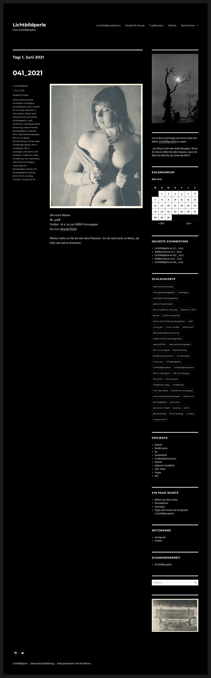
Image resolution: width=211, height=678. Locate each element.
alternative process (23, 99)
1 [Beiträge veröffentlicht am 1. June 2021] (161, 193)
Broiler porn (161, 448)
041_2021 (28, 73)
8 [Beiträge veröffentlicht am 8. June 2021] (162, 199)
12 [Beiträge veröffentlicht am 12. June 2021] (188, 199)
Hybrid (158, 462)
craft (30, 120)
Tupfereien (156, 25)
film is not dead (21, 137)
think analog (26, 176)
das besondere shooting (166, 332)
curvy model (173, 327)
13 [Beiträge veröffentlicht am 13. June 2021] (195, 199)
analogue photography (165, 298)
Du (156, 451)
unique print (28, 179)
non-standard (31, 158)
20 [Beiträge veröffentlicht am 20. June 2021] (195, 205)
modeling (18, 158)
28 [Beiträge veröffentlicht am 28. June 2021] (155, 217)
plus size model (161, 407)
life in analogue (161, 373)
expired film (159, 344)
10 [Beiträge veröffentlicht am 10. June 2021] (175, 199)
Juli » (189, 223)
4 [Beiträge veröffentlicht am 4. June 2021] (181, 193)
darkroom (18, 124)
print (15, 176)
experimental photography (167, 338)
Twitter (158, 540)
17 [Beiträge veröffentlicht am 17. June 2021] (175, 205)
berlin (21, 113)
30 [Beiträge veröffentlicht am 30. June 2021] (168, 217)
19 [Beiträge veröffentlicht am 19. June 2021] (188, 205)
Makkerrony (161, 251)
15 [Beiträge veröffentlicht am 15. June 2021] (162, 205)
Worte (172, 25)
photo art (31, 169)
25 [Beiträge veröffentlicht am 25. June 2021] (181, 211)
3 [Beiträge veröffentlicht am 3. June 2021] (175, 193)
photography (20, 172)
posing (31, 172)
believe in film (188, 309)
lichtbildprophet (21, 144)
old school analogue (23, 162)
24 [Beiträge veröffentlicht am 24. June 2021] (175, 211)
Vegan (158, 472)
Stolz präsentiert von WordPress (74, 663)
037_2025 (178, 255)
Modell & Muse (135, 25)
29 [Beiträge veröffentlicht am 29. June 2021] (161, 217)
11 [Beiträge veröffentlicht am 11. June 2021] (182, 199)
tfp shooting (159, 413)
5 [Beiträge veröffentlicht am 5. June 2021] (188, 193)
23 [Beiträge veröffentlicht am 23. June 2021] (168, 211)
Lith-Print (160, 469)
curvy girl (158, 327)
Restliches (188, 25)
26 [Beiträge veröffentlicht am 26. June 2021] (188, 211)
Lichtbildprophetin (108, 25)
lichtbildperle (173, 361)
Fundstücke (161, 455)
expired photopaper (29, 134)
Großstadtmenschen (165, 458)
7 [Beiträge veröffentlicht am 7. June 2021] (155, 199)
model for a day (30, 155)
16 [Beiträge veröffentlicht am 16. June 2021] (168, 205)
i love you (158, 361)
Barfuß (158, 444)
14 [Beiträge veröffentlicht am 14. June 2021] (155, 205)
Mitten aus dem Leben (166, 499)
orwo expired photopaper (166, 396)
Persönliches (161, 503)
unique (17, 179)
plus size (175, 402)
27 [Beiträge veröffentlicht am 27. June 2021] (195, 211)
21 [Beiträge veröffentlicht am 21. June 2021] (155, 211)
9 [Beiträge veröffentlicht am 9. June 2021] (168, 199)
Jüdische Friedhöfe (164, 465)
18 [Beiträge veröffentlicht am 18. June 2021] (182, 205)
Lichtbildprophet (168, 141)
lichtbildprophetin (184, 367)
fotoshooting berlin (163, 356)
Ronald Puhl (68, 229)
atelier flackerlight (163, 304)
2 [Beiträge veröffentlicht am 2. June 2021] (168, 193)
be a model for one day (165, 309)
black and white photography (169, 321)
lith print (28, 151)
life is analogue (181, 373)
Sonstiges (160, 506)
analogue (18, 103)
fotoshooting (19, 141)
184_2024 (178, 262)
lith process (172, 379)
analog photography (164, 292)
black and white (171, 315)
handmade (33, 141)
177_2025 (178, 248)
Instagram (160, 537)
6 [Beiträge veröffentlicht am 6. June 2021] (195, 193)
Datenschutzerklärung (42, 663)
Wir (156, 476)
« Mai (161, 223)
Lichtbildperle (29, 25)
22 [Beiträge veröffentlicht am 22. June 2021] (162, 211)
